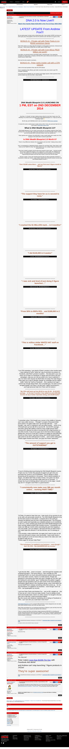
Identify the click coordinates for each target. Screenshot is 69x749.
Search (63, 4)
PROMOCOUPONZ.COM (38, 692)
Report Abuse (15, 737)
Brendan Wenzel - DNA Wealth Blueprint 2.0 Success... (40, 169)
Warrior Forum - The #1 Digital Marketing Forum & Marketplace (11, 6)
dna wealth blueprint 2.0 (36, 710)
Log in (59, 1)
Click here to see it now (43, 125)
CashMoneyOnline (11, 642)
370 (9, 710)
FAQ (13, 736)
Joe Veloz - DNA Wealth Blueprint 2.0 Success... (40, 256)
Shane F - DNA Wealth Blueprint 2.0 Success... (40, 493)
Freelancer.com (59, 736)
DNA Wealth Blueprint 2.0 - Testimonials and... (40, 79)
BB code (8, 718)
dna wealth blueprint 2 (28, 710)
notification (45, 710)
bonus (16, 710)
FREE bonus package (52, 121)
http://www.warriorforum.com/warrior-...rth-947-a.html (28, 686)
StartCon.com (59, 738)
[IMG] (8, 720)
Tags (8, 708)
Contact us (47, 738)
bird (10, 710)
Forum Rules (9, 725)
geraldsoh (9, 16)
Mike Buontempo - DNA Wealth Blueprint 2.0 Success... (40, 228)
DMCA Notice (39, 731)
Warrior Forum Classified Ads (29, 6)
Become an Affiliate (38, 739)
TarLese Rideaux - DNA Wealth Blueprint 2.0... (40, 199)
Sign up (64, 1)
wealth (52, 710)
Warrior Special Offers (27, 736)
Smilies (8, 719)
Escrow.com (59, 737)
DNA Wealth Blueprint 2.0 (24, 604)
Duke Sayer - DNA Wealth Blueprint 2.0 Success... (40, 549)
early (41, 710)
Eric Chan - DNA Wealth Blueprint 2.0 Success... (40, 348)
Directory (47, 736)
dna (17, 710)
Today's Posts (49, 4)
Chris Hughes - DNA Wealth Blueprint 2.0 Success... (40, 397)
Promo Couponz (11, 682)
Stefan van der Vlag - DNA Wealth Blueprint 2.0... (40, 286)
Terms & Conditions (49, 737)
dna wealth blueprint (22, 710)
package (49, 710)
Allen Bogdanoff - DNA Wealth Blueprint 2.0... (40, 448)
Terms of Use (30, 731)
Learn (23, 1)
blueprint (13, 710)
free (43, 710)
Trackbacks (9, 722)
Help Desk (36, 4)
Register (4, 4)
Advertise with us (20, 4)
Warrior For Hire (26, 738)
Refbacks (8, 723)
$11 (7, 710)
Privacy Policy (34, 731)
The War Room (26, 737)
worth (54, 710)
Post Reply (10, 10)
